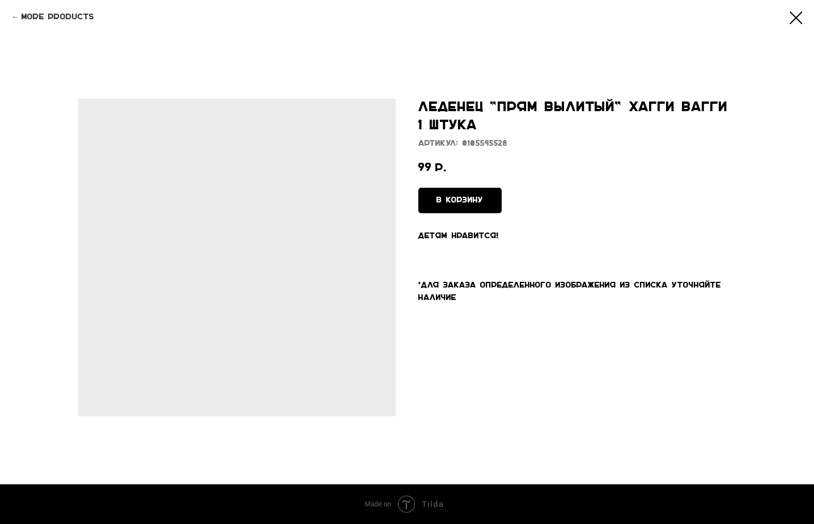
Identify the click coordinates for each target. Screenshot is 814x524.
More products (58, 17)
